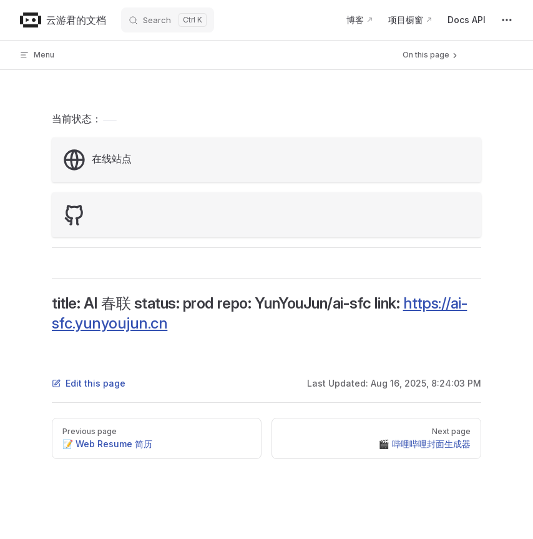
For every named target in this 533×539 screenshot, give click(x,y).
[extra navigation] (507, 20)
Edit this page (88, 383)
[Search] (167, 19)
